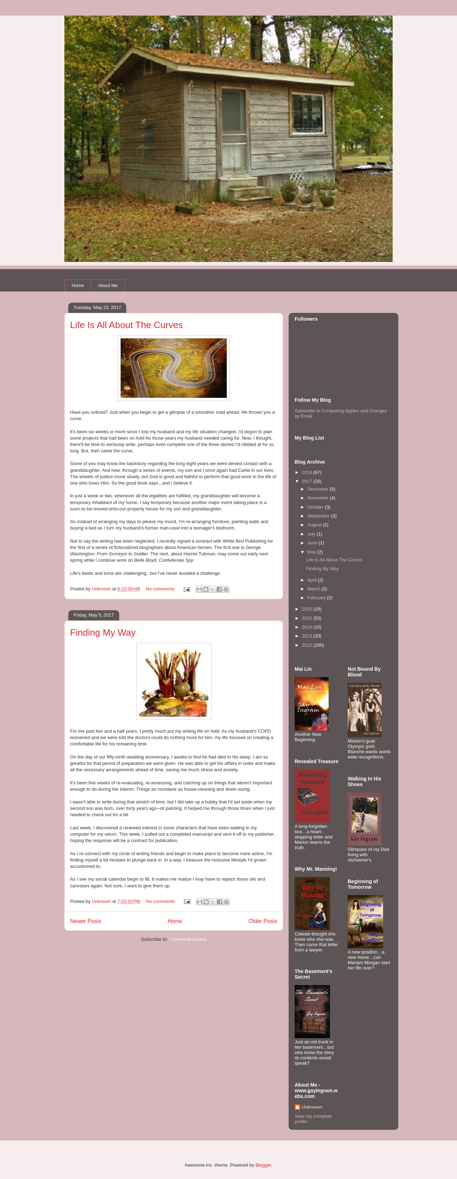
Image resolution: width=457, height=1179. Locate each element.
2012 (307, 645)
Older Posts (263, 921)
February (317, 597)
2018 (307, 472)
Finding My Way (102, 632)
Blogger (263, 1165)
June (313, 542)
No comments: (161, 588)
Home (78, 285)
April (312, 580)
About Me (108, 285)
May (312, 552)
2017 (307, 481)
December (318, 489)
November (318, 497)
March (314, 588)
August (315, 524)
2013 (307, 636)
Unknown (312, 1107)
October (316, 507)
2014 (307, 627)
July (312, 534)
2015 (307, 618)
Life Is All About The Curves (126, 325)
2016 (307, 609)
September (319, 516)
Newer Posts (85, 921)
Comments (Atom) (187, 939)
